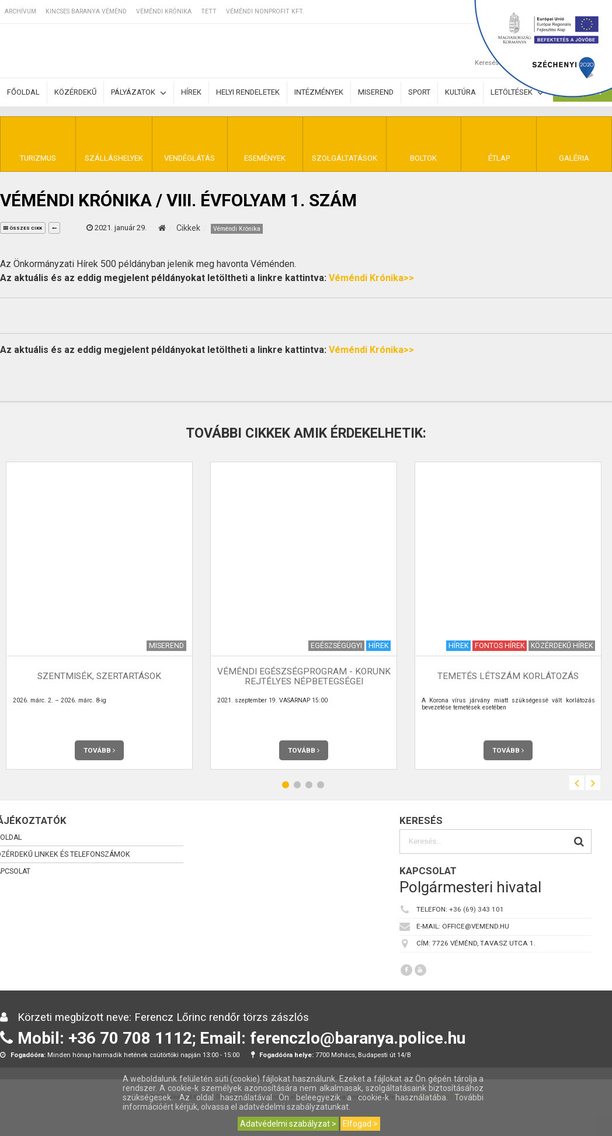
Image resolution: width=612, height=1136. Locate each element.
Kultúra (460, 92)
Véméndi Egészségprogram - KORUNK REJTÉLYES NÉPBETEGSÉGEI (304, 676)
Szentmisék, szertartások (99, 676)
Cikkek (188, 228)
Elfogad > (360, 1123)
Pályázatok (138, 93)
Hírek (191, 92)
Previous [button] (576, 782)
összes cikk (23, 228)
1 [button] (285, 784)
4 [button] (320, 784)
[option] (303, 616)
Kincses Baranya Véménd (86, 11)
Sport (419, 92)
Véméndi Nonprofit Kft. (265, 11)
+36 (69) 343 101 (476, 909)
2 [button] (297, 784)
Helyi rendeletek (248, 92)
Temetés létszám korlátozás (508, 676)
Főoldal (23, 92)
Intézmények (318, 92)
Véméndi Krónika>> (371, 277)
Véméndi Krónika (164, 11)
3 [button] (308, 784)
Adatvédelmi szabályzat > (288, 1123)
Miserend (376, 92)
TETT (209, 11)
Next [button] (593, 782)
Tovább (99, 750)
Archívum (20, 11)
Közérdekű (75, 92)
